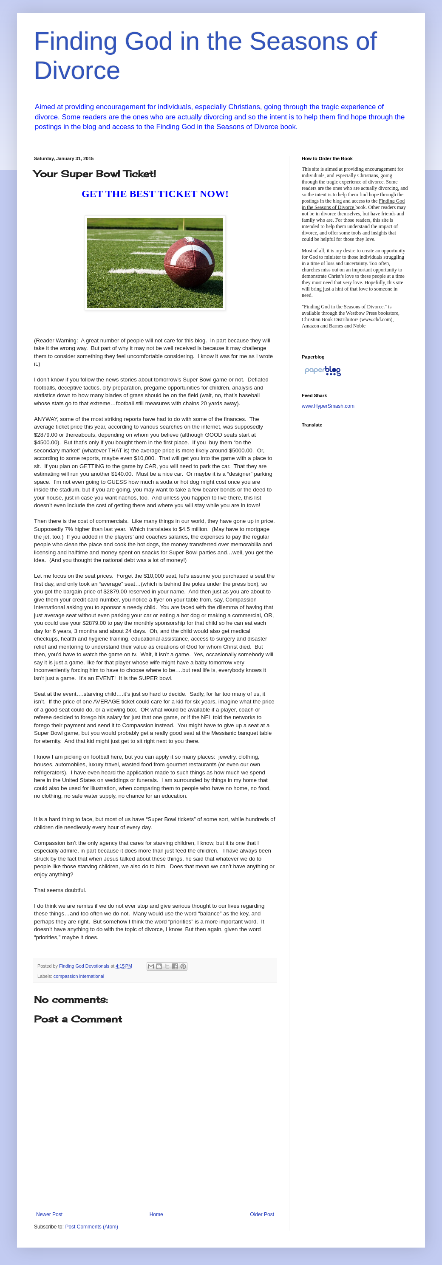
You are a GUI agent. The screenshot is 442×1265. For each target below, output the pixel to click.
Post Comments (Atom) (91, 1227)
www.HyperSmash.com (328, 406)
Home (156, 1214)
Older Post (262, 1214)
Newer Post (49, 1214)
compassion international (79, 976)
